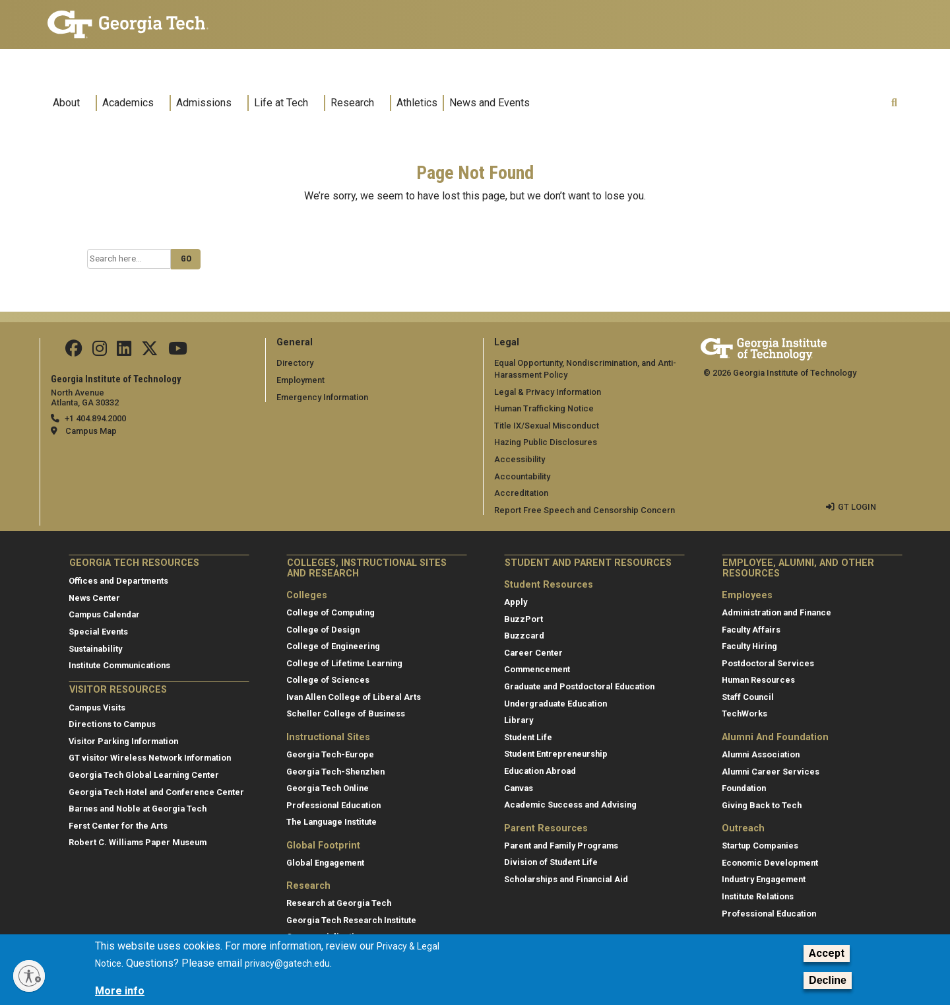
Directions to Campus (112, 724)
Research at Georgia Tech (338, 903)
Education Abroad (540, 771)
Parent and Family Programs (561, 845)
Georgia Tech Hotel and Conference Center (156, 792)
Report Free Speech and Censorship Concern (584, 510)
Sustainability (95, 649)
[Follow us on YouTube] (177, 352)
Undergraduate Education (555, 704)
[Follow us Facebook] (73, 352)
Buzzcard (524, 636)
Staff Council (748, 697)
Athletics (416, 102)
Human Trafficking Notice (544, 408)
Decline (827, 987)
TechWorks (744, 713)
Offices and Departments (118, 581)
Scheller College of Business (345, 713)
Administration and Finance (776, 612)
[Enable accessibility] (29, 976)
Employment (300, 380)
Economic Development (770, 863)
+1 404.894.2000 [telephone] (95, 418)
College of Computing (330, 612)
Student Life (528, 737)
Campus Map (91, 431)
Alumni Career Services (770, 772)
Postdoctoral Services (768, 663)
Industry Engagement (764, 879)
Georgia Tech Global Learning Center (144, 775)
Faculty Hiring (749, 646)
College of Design (323, 630)
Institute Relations (758, 896)
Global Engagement (325, 863)
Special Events (98, 632)
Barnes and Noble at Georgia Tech (137, 809)
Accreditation (521, 493)
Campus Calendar (104, 614)
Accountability (522, 476)
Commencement (537, 669)
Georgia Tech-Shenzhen (335, 772)
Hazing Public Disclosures (545, 442)
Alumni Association (761, 754)
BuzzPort (523, 619)
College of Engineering (333, 646)
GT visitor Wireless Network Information (150, 758)
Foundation (744, 788)
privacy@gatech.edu (287, 970)
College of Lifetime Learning (344, 663)
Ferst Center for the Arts (118, 826)
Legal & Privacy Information (547, 392)
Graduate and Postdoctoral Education (579, 686)
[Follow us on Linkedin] (124, 352)
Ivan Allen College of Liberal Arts (353, 697)
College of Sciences (327, 680)
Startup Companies (760, 845)
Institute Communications (119, 665)
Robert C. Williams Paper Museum (137, 842)
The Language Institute (331, 822)
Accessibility (519, 459)
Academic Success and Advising (570, 805)
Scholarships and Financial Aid (566, 879)
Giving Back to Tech (762, 805)
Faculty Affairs (751, 630)
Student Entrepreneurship (556, 754)
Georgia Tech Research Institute (351, 920)
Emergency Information (322, 397)
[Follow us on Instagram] (99, 352)
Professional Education (333, 805)
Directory (294, 363)
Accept (826, 959)
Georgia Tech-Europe (330, 754)
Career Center (533, 653)
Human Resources (758, 680)
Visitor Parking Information (123, 741)
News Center (94, 598)
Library (518, 720)
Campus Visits (97, 707)
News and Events (489, 102)
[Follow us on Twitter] (149, 352)
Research (352, 102)
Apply (515, 602)
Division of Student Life (551, 862)
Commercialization (325, 937)
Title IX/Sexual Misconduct (546, 426)
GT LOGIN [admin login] (857, 507)
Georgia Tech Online (327, 788)
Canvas (518, 788)
